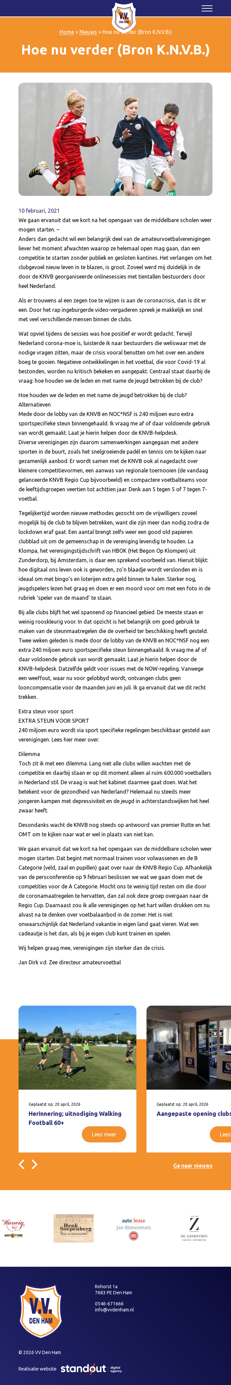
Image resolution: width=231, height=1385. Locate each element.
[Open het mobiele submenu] (207, 8)
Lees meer (104, 1134)
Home (67, 32)
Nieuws (88, 32)
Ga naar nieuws (192, 1166)
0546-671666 (109, 1303)
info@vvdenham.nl (114, 1309)
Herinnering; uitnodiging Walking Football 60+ (75, 1118)
